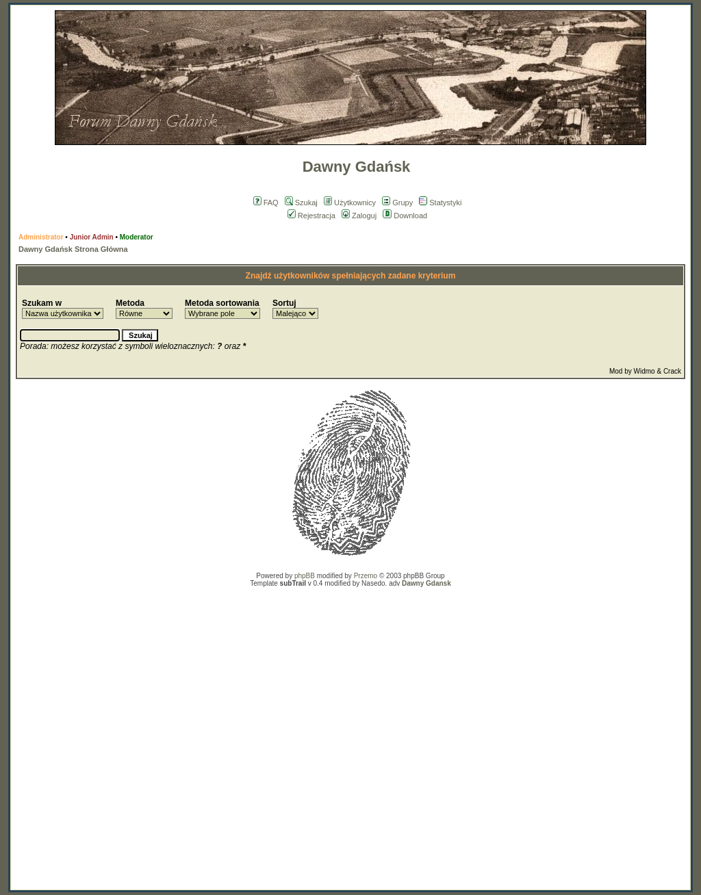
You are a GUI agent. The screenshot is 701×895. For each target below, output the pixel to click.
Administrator (41, 237)
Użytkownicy (350, 202)
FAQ (266, 202)
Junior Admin (92, 237)
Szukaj (301, 202)
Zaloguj (359, 215)
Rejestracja (311, 215)
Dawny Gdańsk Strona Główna (73, 249)
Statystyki (440, 202)
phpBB (304, 576)
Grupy (397, 202)
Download (405, 215)
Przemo (365, 576)
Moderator (136, 237)
